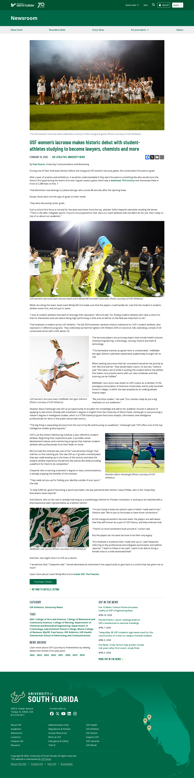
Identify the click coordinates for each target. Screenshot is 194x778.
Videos (179, 29)
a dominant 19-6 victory (121, 180)
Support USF (92, 737)
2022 (53, 655)
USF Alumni (91, 733)
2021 (60, 655)
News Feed (16, 29)
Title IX (51, 745)
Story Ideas (98, 29)
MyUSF (46, 632)
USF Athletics (59, 157)
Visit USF (51, 763)
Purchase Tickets (43, 581)
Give (146, 5)
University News (76, 157)
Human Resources (57, 733)
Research (15, 745)
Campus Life (17, 741)
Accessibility (67, 763)
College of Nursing (63, 622)
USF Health (85, 632)
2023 (46, 655)
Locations (16, 737)
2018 (82, 655)
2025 (32, 655)
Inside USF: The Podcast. (86, 574)
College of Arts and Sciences (50, 619)
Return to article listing (44, 589)
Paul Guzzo (39, 164)
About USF (16, 724)
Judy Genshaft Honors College (60, 629)
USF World (91, 745)
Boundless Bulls (57, 29)
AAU (32, 619)
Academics (16, 728)
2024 (39, 655)
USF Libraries (92, 741)
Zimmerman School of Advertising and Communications (60, 635)
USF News (46, 759)
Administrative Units (58, 724)
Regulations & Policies (59, 728)
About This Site (18, 763)
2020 (67, 655)
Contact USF (37, 763)
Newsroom (24, 18)
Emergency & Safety (58, 741)
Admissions (16, 733)
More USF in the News (111, 659)
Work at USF (54, 737)
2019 (74, 655)
